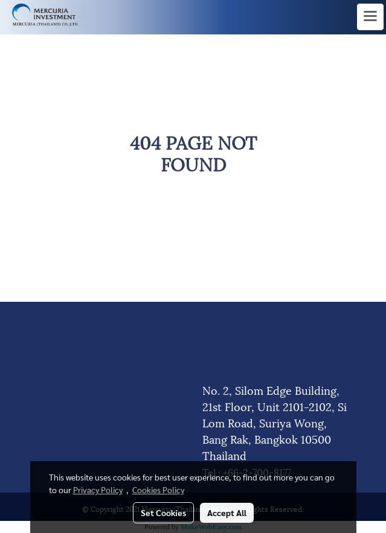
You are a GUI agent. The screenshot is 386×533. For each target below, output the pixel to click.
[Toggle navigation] (370, 17)
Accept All (226, 512)
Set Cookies (163, 512)
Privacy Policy (98, 489)
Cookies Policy (158, 489)
